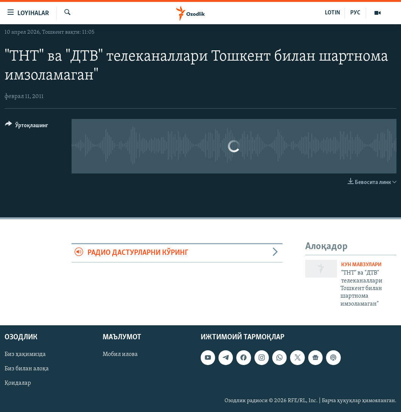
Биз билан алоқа (27, 369)
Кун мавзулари (361, 265)
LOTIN (332, 13)
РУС (355, 13)
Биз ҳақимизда (25, 355)
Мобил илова (120, 355)
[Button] (26, 126)
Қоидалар (18, 384)
